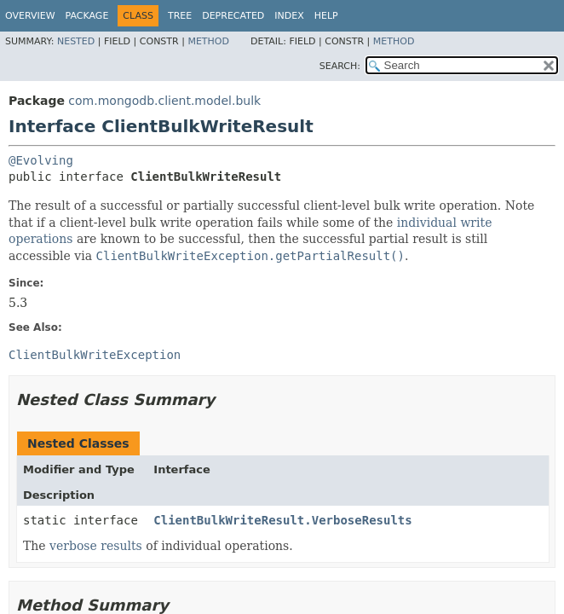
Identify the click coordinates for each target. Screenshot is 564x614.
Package (87, 15)
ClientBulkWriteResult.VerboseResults (282, 520)
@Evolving (41, 160)
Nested (76, 41)
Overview (30, 15)
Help (326, 15)
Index (288, 15)
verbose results (95, 546)
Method (208, 41)
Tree (180, 15)
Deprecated (233, 15)
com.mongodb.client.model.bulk (164, 100)
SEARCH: (339, 66)
